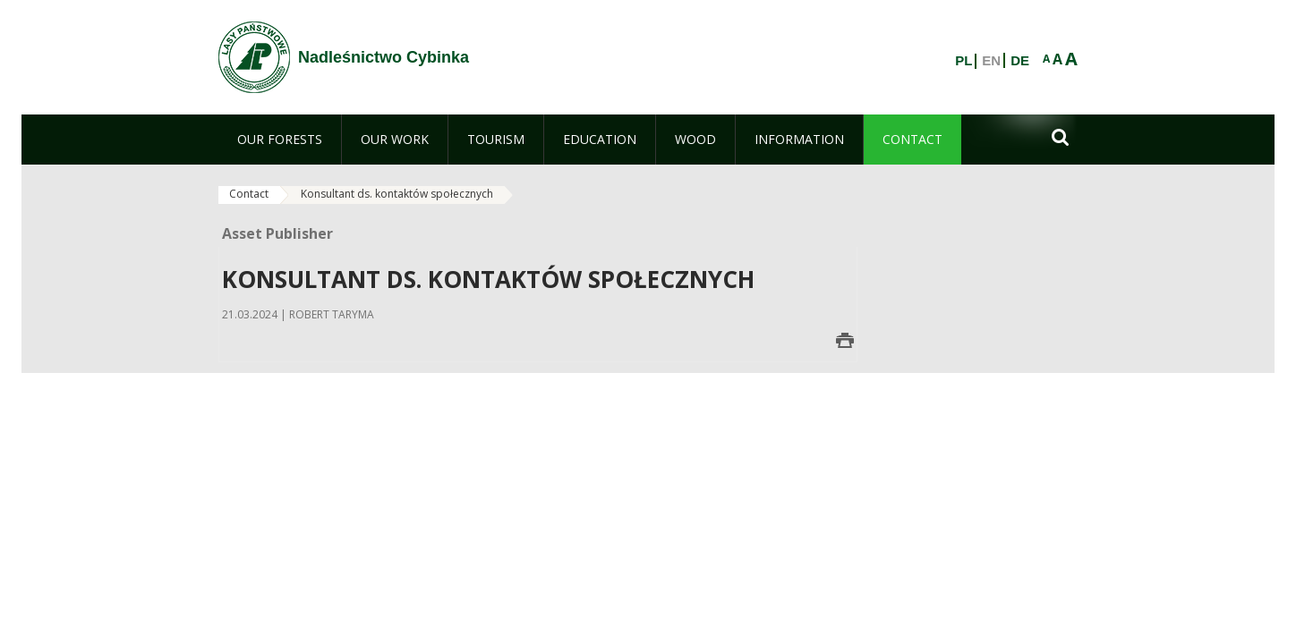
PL (963, 61)
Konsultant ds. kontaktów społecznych (397, 193)
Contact (249, 193)
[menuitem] (279, 139)
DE (1019, 61)
